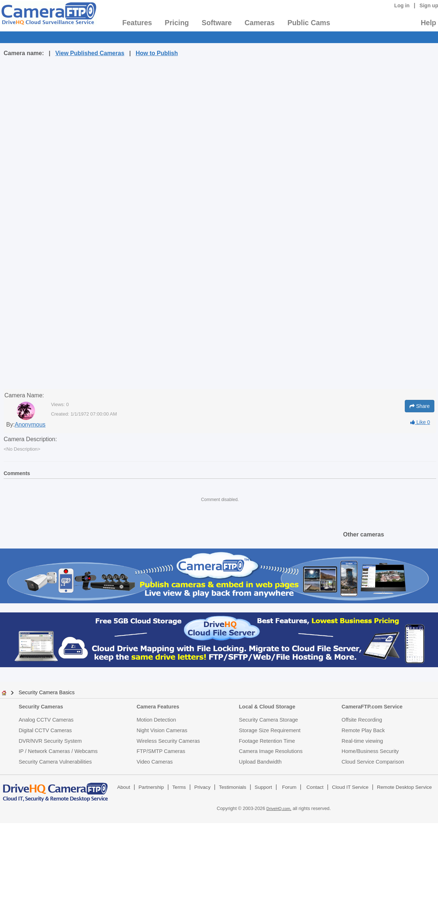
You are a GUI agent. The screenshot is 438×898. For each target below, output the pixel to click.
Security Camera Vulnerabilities (55, 762)
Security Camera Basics (47, 692)
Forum (289, 787)
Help (428, 23)
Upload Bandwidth (260, 762)
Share (420, 406)
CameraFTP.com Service (372, 707)
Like (420, 422)
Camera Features (158, 707)
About (123, 787)
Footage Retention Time (267, 741)
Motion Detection (156, 720)
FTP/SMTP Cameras (161, 751)
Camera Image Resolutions (271, 751)
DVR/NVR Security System (50, 741)
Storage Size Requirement (270, 730)
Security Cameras (41, 707)
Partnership (151, 787)
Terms (179, 787)
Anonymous (30, 424)
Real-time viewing (362, 741)
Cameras (259, 23)
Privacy (202, 787)
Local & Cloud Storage (267, 707)
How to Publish (157, 53)
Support (263, 787)
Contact (315, 787)
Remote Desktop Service (404, 787)
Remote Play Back (363, 730)
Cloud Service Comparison (373, 762)
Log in (402, 5)
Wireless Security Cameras (168, 741)
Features (137, 23)
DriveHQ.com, (278, 808)
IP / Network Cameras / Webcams (58, 751)
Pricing (177, 23)
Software (217, 23)
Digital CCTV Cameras (45, 730)
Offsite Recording (362, 720)
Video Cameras (155, 762)
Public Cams (308, 23)
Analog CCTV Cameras (46, 720)
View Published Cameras (89, 53)
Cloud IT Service (350, 787)
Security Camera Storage (268, 720)
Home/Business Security (370, 751)
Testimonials (232, 787)
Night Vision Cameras (162, 730)
